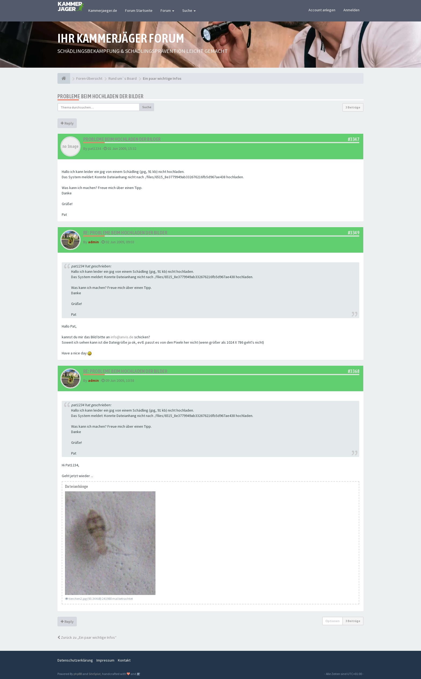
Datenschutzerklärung (75, 660)
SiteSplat (95, 674)
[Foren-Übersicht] (63, 78)
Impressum (105, 660)
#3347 (353, 139)
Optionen (332, 621)
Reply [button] (67, 123)
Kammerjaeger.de (102, 10)
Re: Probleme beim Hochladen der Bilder (125, 232)
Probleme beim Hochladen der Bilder (100, 96)
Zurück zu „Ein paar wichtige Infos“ (87, 637)
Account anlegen (322, 10)
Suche (189, 10)
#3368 (353, 371)
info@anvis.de (122, 337)
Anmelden (351, 10)
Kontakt (124, 660)
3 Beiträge (353, 107)
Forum (167, 10)
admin (93, 241)
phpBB (78, 674)
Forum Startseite (139, 10)
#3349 (353, 232)
